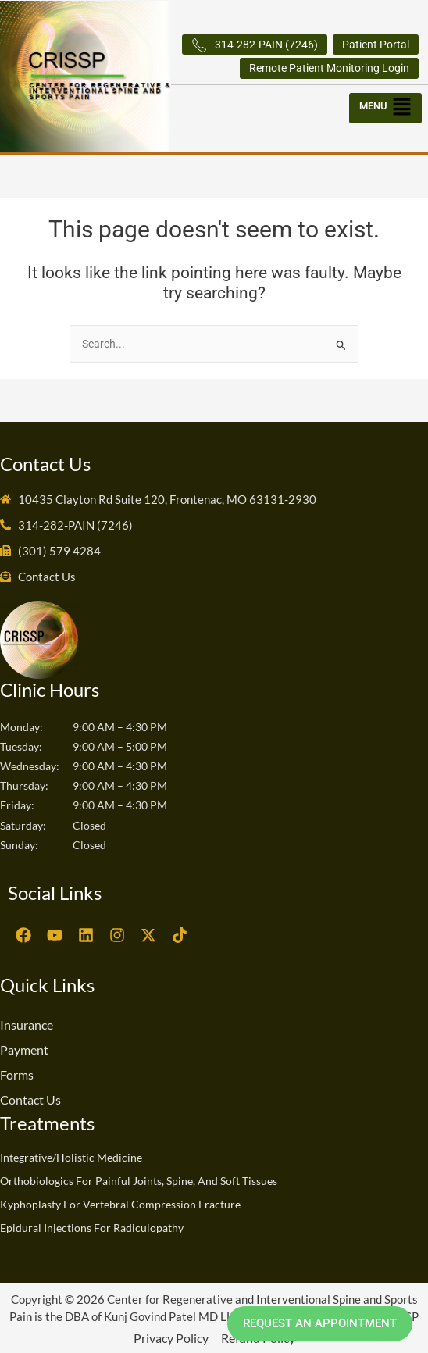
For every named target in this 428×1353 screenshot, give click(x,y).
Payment (24, 1049)
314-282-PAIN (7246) (254, 45)
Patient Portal (375, 44)
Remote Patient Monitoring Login (329, 68)
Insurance (26, 1024)
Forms (17, 1074)
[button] (386, 104)
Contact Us (30, 1099)
